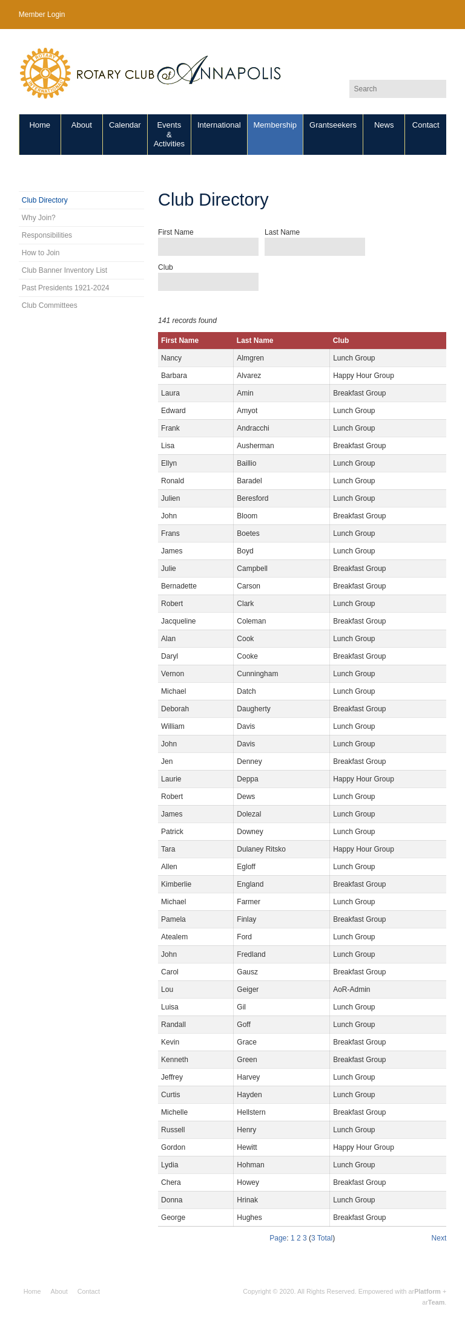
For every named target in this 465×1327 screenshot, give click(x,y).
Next (439, 1238)
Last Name (282, 232)
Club (165, 267)
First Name (176, 232)
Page (277, 1238)
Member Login (42, 14)
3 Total (321, 1238)
